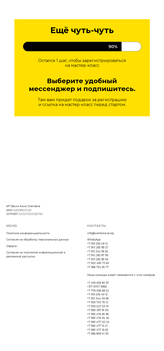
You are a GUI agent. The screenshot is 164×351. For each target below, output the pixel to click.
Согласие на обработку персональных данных (37, 239)
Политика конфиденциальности (28, 233)
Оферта (11, 246)
